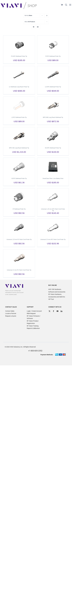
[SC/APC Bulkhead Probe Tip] (53, 136)
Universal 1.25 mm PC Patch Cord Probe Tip (19, 239)
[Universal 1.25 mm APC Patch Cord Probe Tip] (53, 197)
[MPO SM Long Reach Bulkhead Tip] (19, 136)
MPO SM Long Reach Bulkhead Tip (19, 148)
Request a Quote (10, 316)
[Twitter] (49, 311)
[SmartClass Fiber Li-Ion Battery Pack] (53, 167)
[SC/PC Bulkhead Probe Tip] (19, 167)
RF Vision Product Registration (32, 322)
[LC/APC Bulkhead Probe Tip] (53, 75)
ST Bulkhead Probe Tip (19, 209)
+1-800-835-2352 (35, 351)
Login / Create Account (34, 311)
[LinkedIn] (61, 311)
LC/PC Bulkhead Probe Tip (19, 117)
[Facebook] (53, 311)
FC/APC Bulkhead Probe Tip (19, 56)
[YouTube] (57, 311)
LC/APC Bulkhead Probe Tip (53, 87)
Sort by (28, 15)
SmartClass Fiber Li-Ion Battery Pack (53, 178)
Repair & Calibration (33, 328)
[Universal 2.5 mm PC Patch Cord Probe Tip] (19, 258)
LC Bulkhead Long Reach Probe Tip (19, 87)
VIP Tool (51, 299)
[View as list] (38, 27)
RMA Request (31, 313)
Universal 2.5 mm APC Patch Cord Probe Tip (52, 239)
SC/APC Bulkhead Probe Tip (53, 148)
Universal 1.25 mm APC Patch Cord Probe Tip (53, 209)
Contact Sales (9, 311)
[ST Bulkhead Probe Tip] (19, 197)
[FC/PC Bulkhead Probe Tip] (53, 44)
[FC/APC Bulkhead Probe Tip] (19, 44)
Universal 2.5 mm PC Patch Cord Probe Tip (19, 270)
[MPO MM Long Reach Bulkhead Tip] (53, 106)
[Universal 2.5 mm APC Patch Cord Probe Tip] (53, 228)
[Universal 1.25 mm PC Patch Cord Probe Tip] (19, 228)
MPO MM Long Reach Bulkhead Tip (53, 117)
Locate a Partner (10, 313)
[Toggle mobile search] (66, 5)
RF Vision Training (32, 326)
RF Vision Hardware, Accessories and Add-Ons (56, 295)
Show (30, 21)
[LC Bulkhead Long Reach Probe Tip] (19, 75)
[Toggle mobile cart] (62, 5)
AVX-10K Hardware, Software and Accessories (56, 290)
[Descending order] (47, 15)
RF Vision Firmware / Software (33, 317)
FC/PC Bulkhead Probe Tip (53, 56)
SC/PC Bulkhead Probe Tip (19, 178)
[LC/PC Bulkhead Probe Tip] (19, 106)
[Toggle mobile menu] (70, 5)
